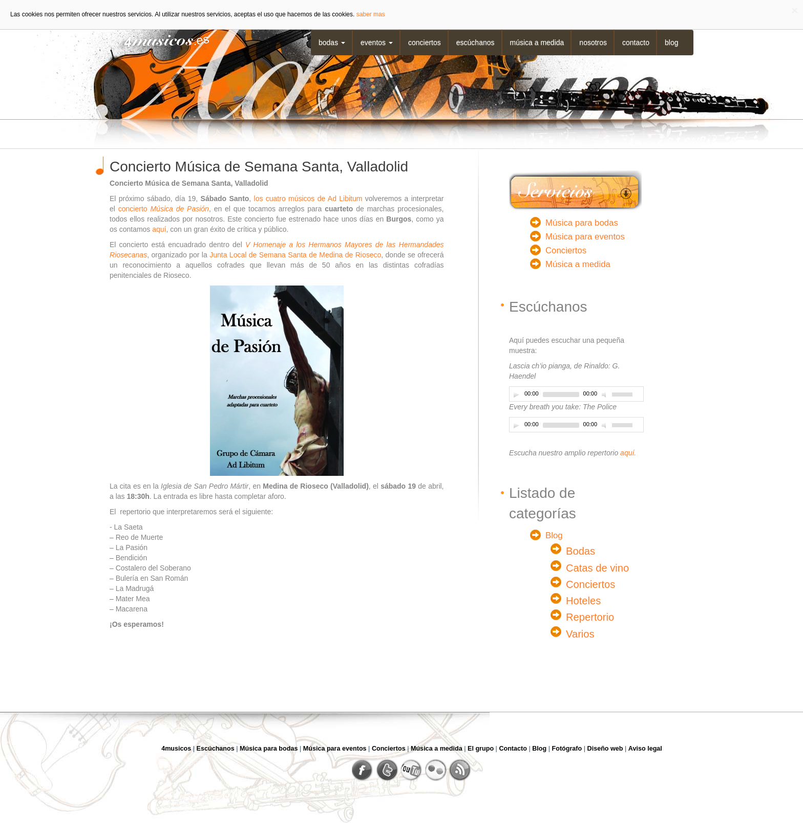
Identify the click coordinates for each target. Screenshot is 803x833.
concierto (163, 209)
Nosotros (593, 42)
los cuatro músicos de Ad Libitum (308, 198)
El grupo (481, 748)
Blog (671, 42)
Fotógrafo (567, 748)
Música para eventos (585, 237)
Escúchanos (475, 42)
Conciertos (424, 42)
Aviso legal (645, 748)
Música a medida (537, 42)
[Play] (516, 394)
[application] (576, 394)
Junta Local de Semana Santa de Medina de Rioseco (295, 255)
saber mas (370, 14)
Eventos (377, 42)
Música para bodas (581, 223)
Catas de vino (597, 568)
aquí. (628, 453)
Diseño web (605, 748)
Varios (580, 634)
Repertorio (590, 617)
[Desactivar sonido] (605, 394)
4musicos (176, 748)
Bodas (332, 42)
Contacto (635, 42)
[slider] (561, 394)
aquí (159, 229)
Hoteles (583, 600)
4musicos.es (160, 40)
